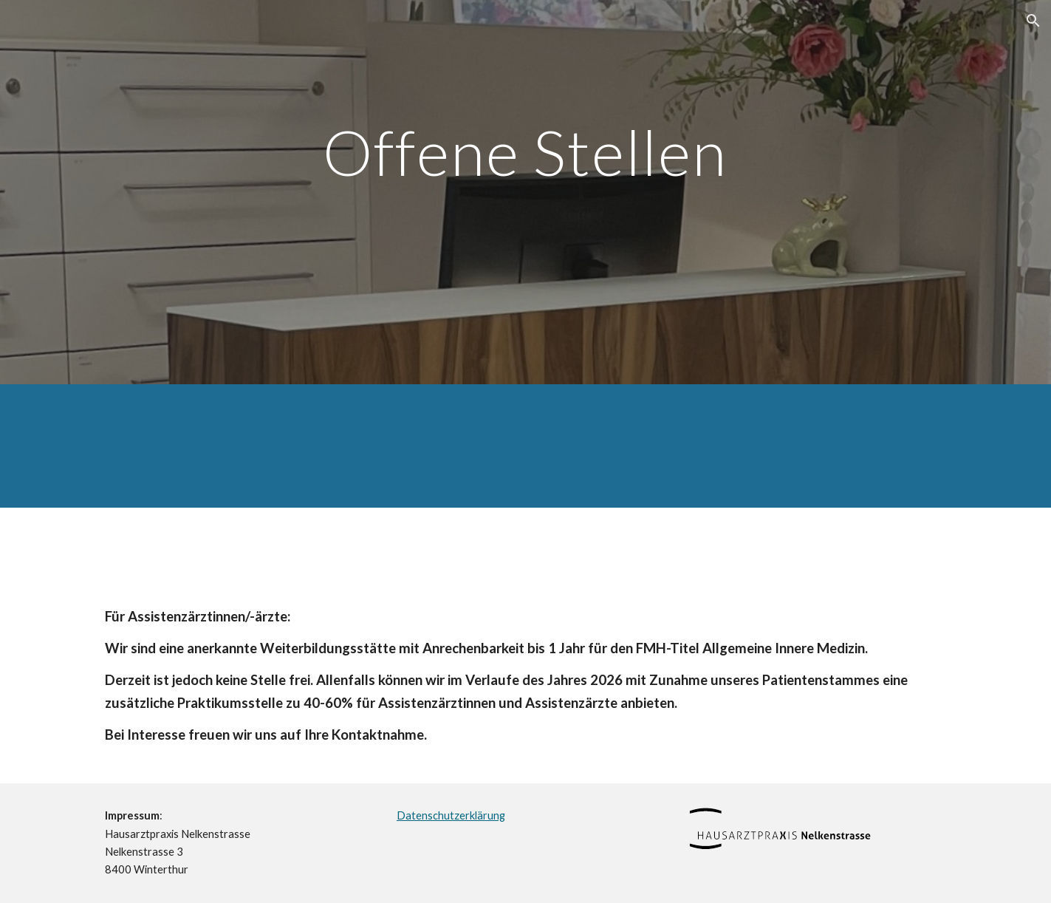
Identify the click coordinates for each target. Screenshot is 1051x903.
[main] (526, 192)
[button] (1033, 20)
